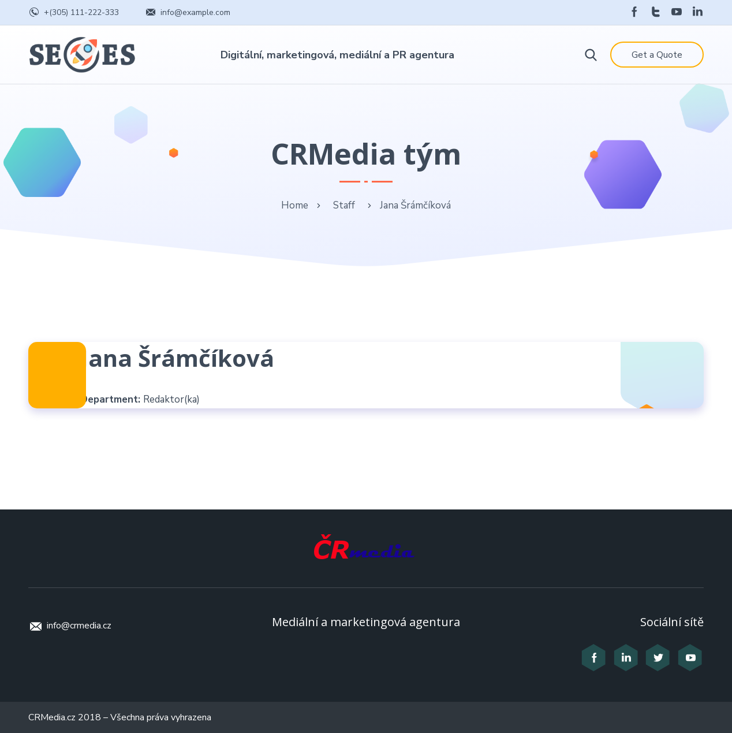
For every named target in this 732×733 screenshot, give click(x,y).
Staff (344, 205)
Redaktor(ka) (171, 399)
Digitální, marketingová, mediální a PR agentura (337, 55)
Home (294, 205)
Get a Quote (657, 55)
